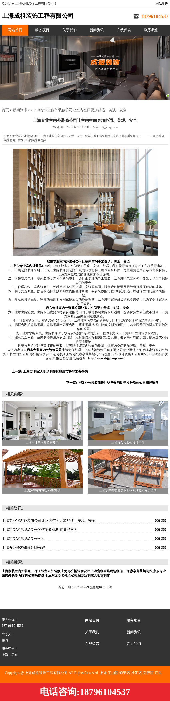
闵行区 (148, 673)
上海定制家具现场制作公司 (85, 538)
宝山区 (113, 673)
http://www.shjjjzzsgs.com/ (106, 358)
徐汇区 (136, 673)
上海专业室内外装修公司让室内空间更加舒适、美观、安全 (85, 520)
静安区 (124, 673)
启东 (158, 673)
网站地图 (162, 3)
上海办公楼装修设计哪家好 (85, 547)
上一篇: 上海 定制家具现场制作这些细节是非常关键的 (50, 371)
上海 (103, 673)
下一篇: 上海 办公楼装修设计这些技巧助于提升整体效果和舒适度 (112, 382)
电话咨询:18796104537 (85, 692)
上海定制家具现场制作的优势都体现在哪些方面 (85, 529)
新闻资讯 (97, 30)
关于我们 (69, 30)
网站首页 (15, 30)
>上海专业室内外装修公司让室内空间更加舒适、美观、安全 (79, 110)
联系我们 (151, 30)
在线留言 (124, 30)
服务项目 (42, 30)
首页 (5, 110)
